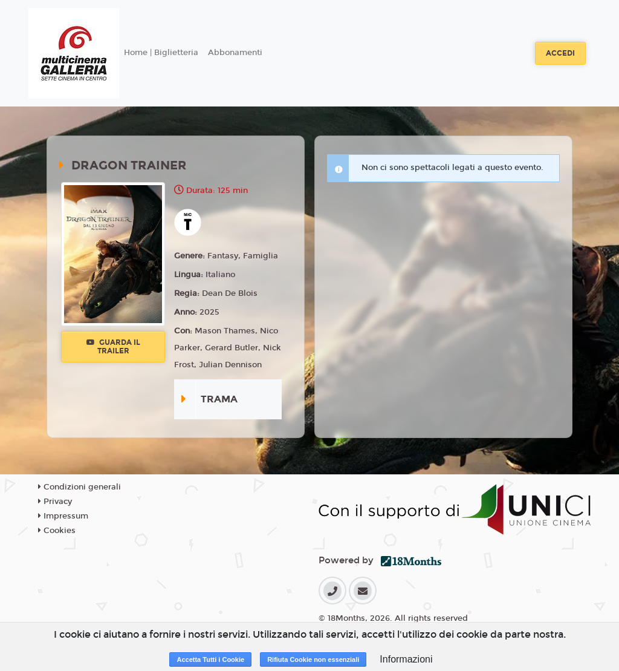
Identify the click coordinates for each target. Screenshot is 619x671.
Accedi (560, 53)
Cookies (57, 530)
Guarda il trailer (113, 346)
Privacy (55, 501)
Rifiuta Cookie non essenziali (313, 659)
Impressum (63, 516)
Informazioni (406, 659)
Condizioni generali (79, 487)
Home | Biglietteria (161, 52)
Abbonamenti (235, 52)
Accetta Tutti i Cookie (210, 659)
